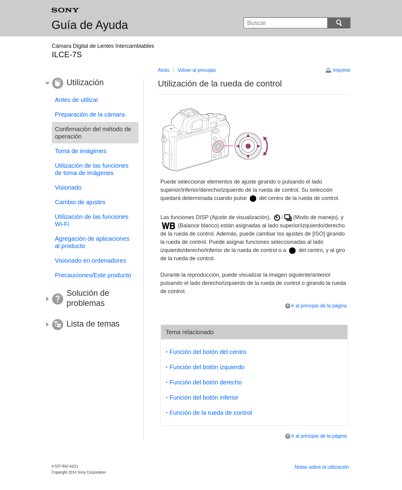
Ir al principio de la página (319, 305)
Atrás (163, 70)
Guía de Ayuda (90, 25)
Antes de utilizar (76, 99)
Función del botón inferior (204, 397)
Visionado (68, 187)
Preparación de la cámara (90, 114)
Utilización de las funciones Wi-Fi (91, 220)
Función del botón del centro (208, 351)
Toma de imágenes (80, 151)
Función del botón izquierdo (207, 367)
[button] (90, 83)
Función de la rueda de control (211, 412)
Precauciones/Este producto (93, 275)
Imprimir (341, 70)
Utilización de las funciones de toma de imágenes (91, 169)
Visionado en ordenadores (90, 260)
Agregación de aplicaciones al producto (92, 242)
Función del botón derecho (206, 382)
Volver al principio (197, 70)
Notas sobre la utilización (322, 467)
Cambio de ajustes (80, 202)
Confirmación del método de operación (93, 133)
